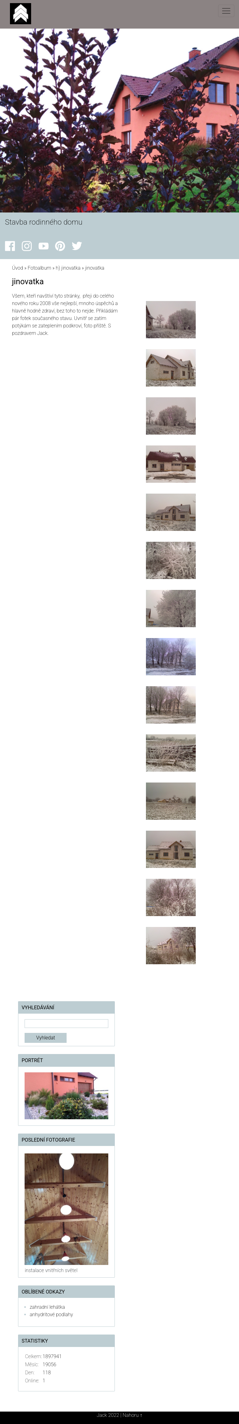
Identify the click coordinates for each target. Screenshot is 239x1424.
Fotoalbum (39, 268)
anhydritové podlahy (51, 1314)
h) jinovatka (68, 268)
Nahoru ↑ (132, 1415)
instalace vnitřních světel (51, 1270)
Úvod (17, 268)
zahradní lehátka (47, 1307)
